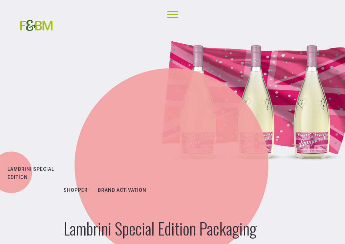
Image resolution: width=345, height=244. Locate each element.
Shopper (76, 190)
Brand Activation (122, 190)
